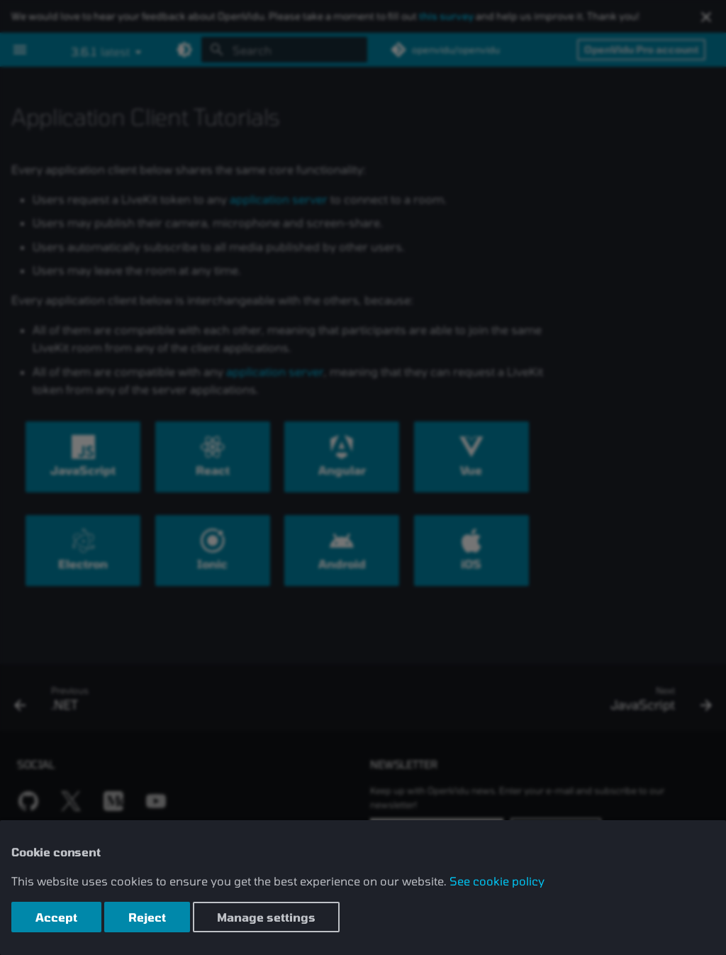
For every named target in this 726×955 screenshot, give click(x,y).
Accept (56, 917)
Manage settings (266, 917)
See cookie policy (496, 881)
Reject (147, 917)
